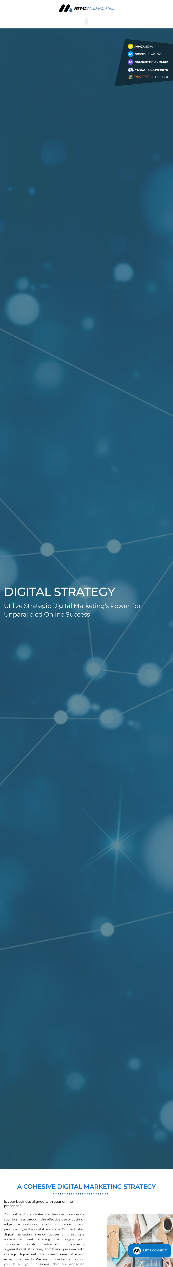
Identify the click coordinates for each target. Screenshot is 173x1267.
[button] (86, 21)
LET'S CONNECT (150, 1251)
